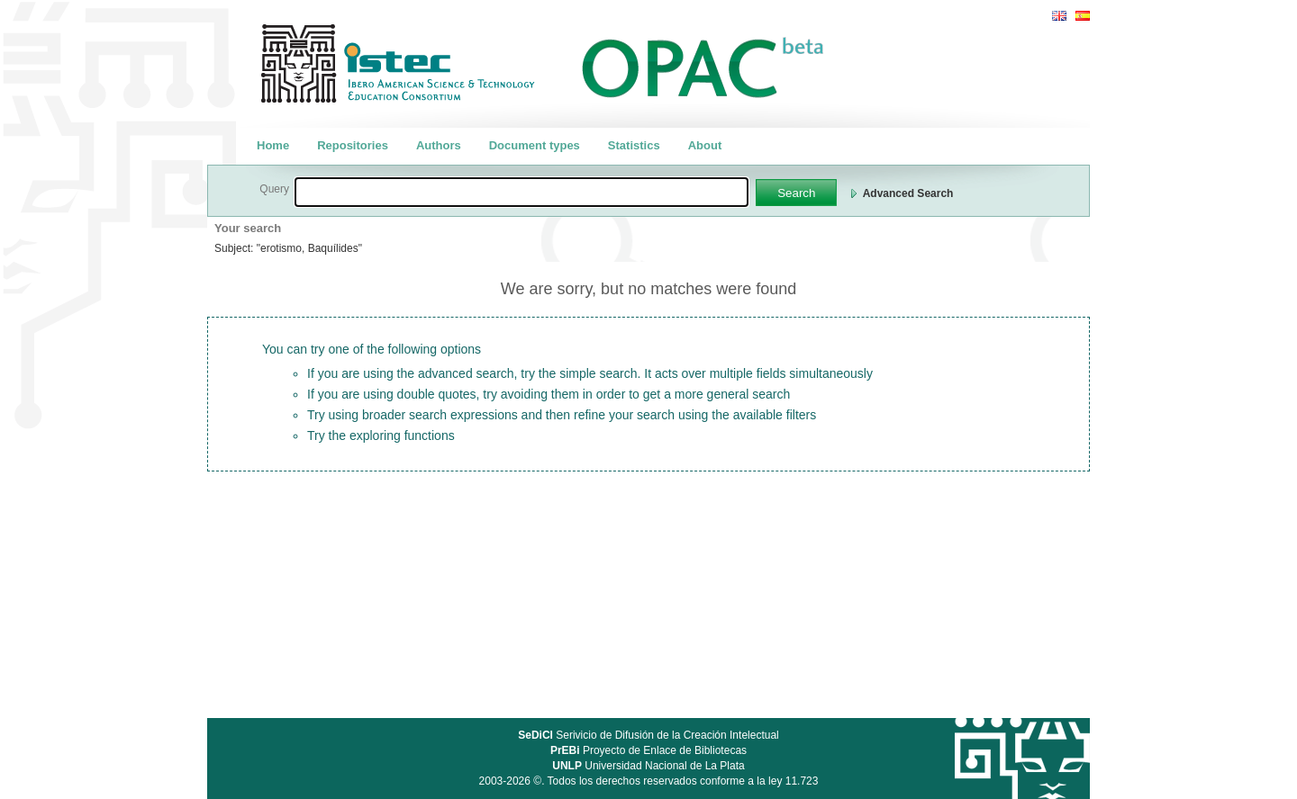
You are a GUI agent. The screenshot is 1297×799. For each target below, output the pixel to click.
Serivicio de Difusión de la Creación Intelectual (648, 735)
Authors (438, 145)
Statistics (634, 145)
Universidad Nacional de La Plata (648, 765)
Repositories (352, 145)
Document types (534, 145)
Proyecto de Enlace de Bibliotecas (648, 750)
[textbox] (521, 192)
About (705, 145)
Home (273, 145)
